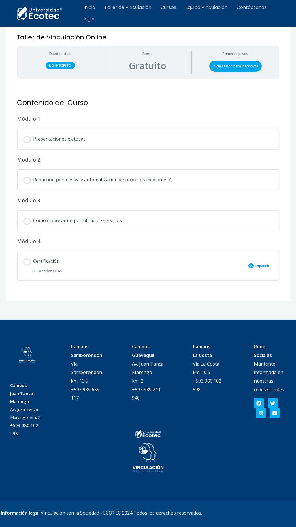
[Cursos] (39, 13)
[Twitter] (273, 403)
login (89, 19)
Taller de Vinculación (127, 7)
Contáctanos (252, 7)
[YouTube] (275, 413)
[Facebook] (259, 403)
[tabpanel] (148, 86)
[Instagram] (261, 413)
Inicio (89, 7)
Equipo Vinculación (206, 7)
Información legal (20, 513)
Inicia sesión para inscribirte (235, 66)
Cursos (168, 7)
